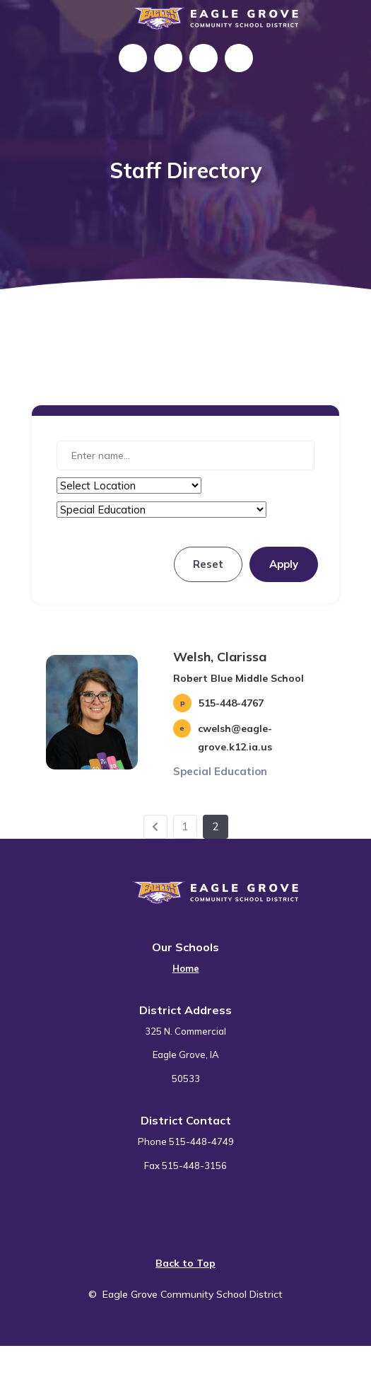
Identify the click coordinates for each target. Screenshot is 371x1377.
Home (185, 968)
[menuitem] (186, 960)
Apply (283, 564)
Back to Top (185, 1263)
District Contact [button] (186, 1120)
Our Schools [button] (185, 947)
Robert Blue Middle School (238, 678)
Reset (208, 564)
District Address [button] (185, 1010)
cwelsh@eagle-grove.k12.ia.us (235, 737)
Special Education (220, 771)
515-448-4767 (231, 703)
